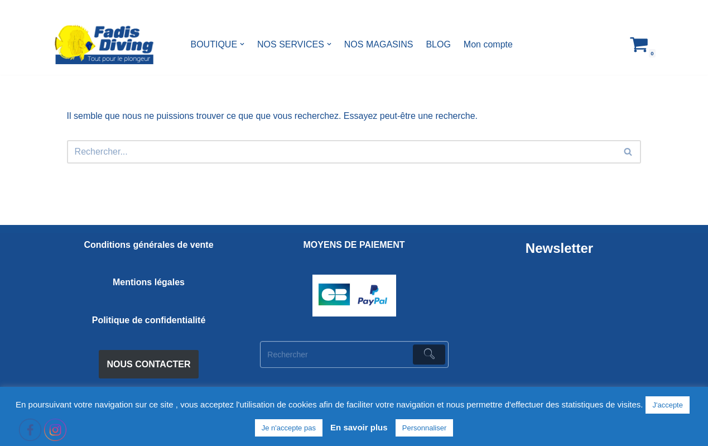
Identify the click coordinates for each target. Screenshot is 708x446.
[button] (242, 44)
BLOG (438, 44)
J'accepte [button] (667, 405)
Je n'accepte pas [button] (289, 428)
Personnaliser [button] (424, 428)
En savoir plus (359, 427)
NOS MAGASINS (378, 44)
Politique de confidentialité (149, 320)
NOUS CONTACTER (149, 364)
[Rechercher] (342, 152)
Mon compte (488, 44)
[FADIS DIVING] (104, 44)
